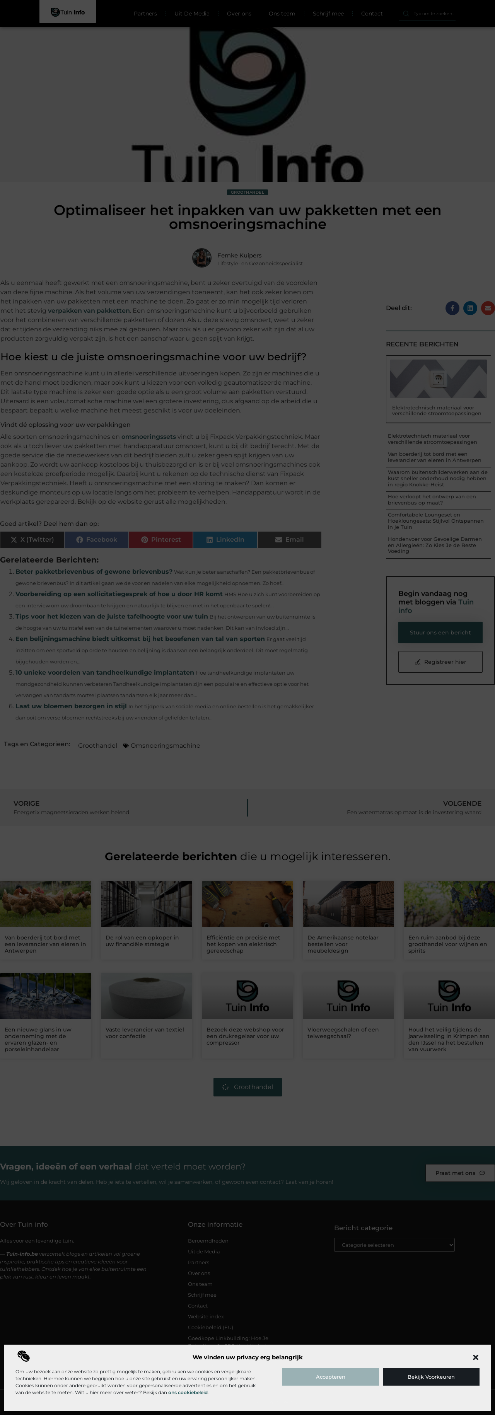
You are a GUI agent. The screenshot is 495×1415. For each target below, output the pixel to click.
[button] (476, 1357)
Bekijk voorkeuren (431, 1377)
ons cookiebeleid (188, 1392)
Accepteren (330, 1377)
